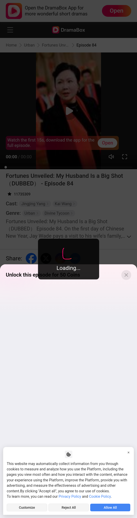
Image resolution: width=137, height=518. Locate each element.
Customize (27, 507)
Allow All (110, 507)
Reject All (68, 507)
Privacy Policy (70, 496)
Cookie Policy (100, 496)
